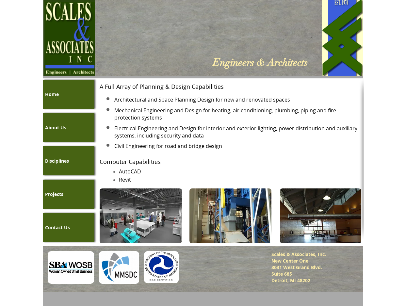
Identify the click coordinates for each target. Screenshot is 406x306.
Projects (54, 194)
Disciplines (57, 161)
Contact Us (57, 227)
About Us (55, 127)
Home (52, 94)
